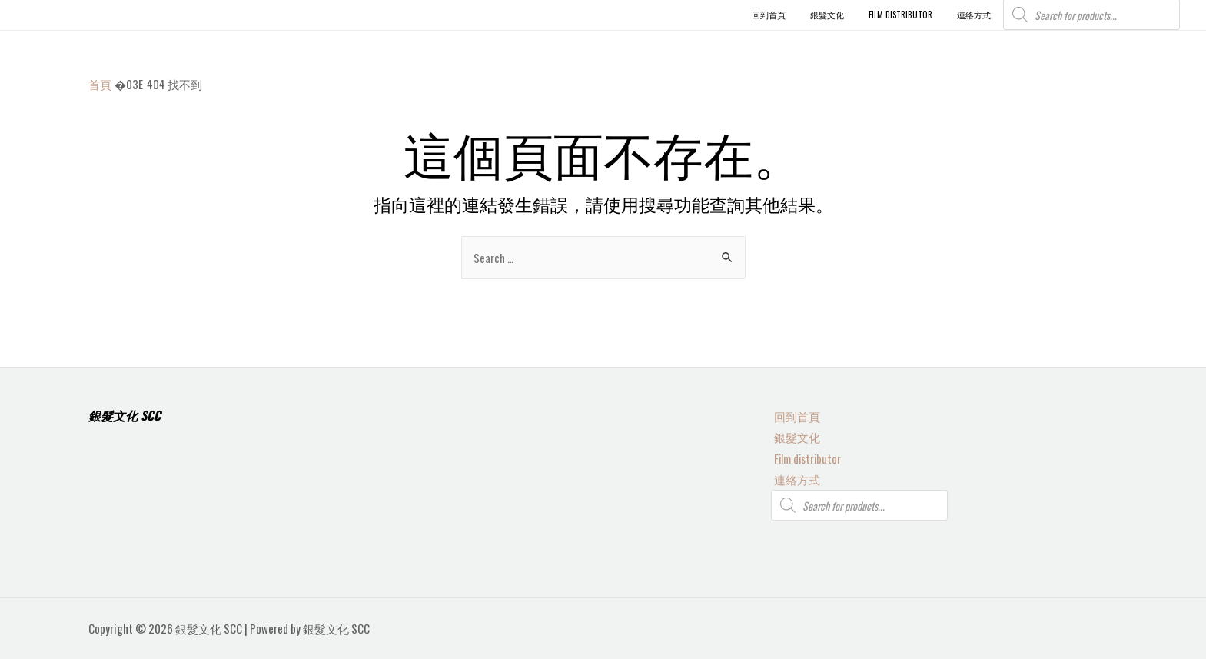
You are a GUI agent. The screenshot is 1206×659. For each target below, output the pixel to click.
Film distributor (805, 456)
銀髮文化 (794, 435)
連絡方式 (794, 478)
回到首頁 (794, 414)
